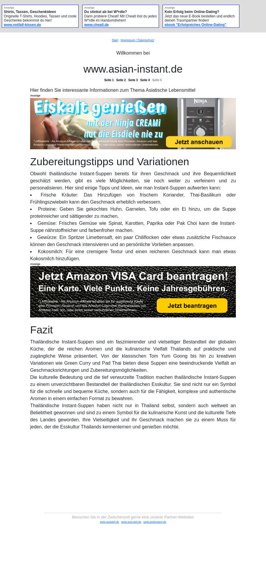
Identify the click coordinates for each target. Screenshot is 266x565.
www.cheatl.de (96, 25)
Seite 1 (109, 80)
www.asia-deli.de (131, 521)
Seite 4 (145, 80)
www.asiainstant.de (154, 521)
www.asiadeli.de (109, 521)
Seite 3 (133, 80)
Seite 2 (121, 80)
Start (115, 40)
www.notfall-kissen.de (22, 25)
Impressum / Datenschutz (137, 40)
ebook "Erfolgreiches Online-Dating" (195, 25)
